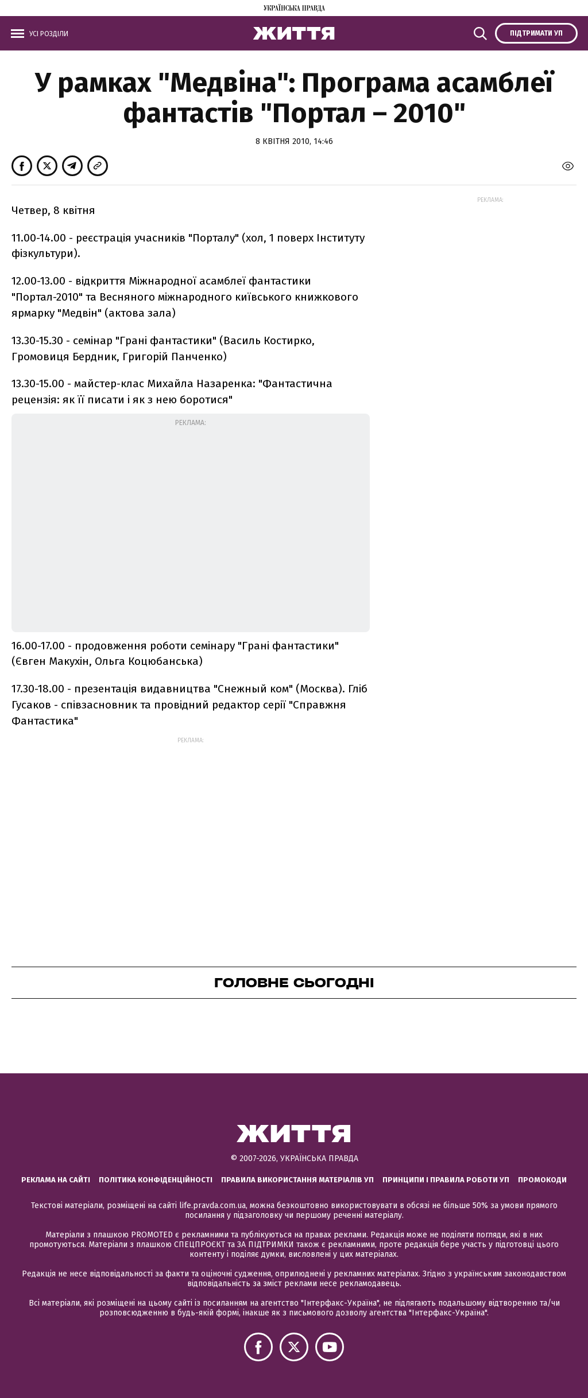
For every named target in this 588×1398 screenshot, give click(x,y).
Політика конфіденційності (155, 1179)
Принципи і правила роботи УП (445, 1179)
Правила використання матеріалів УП (297, 1179)
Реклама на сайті (55, 1179)
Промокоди (542, 1179)
